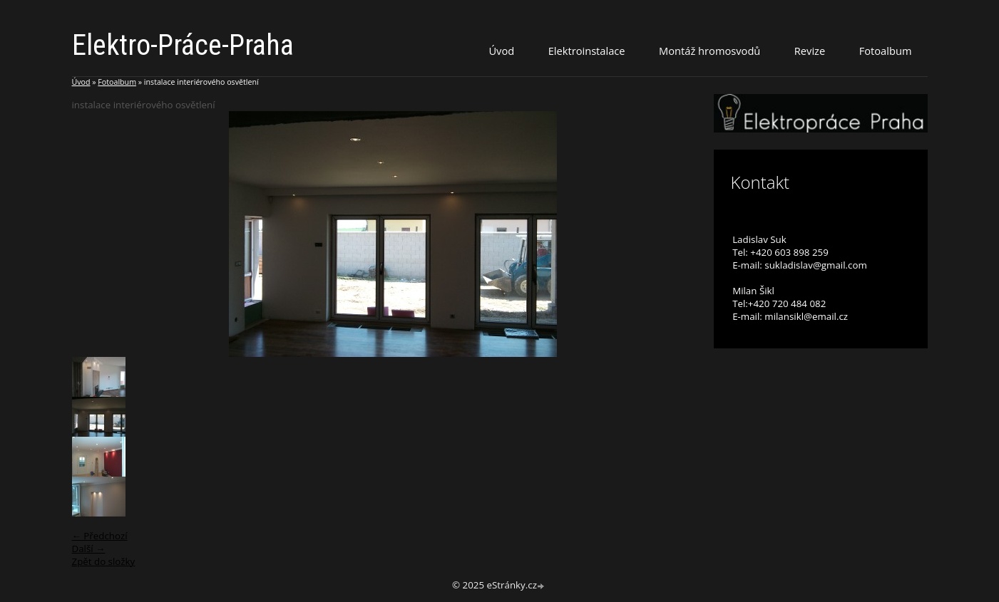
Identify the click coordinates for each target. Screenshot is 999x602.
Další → (89, 548)
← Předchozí (100, 535)
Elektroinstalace (586, 50)
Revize (809, 50)
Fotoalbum (885, 50)
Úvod (501, 50)
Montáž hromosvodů (709, 50)
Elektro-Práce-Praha (183, 45)
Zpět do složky (103, 561)
